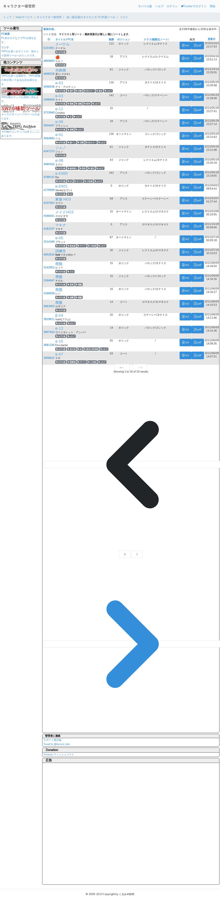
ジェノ (60, 147)
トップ (7, 17)
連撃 (71, 297)
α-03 (59, 96)
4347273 (49, 151)
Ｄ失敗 (92, 362)
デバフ (78, 181)
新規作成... (49, 29)
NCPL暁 (60, 52)
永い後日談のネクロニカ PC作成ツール (90, 17)
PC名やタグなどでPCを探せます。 (18, 38)
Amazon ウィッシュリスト (58, 754)
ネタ (71, 271)
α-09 (59, 121)
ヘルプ (159, 6)
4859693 (49, 61)
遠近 (99, 91)
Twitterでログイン (194, 6)
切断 (79, 91)
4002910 (49, 254)
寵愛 (111, 39)
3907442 (49, 332)
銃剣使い (73, 168)
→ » (140, 367)
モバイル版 (145, 6)
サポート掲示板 (52, 740)
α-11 (59, 108)
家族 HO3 (63, 199)
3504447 (49, 125)
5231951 (49, 48)
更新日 (211, 39)
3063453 (49, 306)
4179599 (49, 190)
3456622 (49, 358)
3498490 (49, 100)
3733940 (49, 112)
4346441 (49, 216)
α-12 (59, 328)
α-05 (59, 238)
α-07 (59, 354)
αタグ (108, 91)
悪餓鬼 (72, 362)
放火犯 (72, 349)
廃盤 (58, 263)
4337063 (49, 203)
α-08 (59, 160)
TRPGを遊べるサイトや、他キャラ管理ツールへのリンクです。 (20, 52)
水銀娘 (60, 70)
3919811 (49, 319)
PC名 (71, 39)
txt (185, 45)
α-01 (59, 134)
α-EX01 (61, 186)
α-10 (59, 341)
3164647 (49, 280)
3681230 (49, 345)
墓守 (71, 91)
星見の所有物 (91, 349)
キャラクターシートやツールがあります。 (21, 113)
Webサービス (24, 17)
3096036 (49, 87)
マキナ (60, 225)
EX (70, 181)
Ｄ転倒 (88, 181)
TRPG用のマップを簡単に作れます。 (21, 96)
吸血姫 (72, 246)
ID (49, 39)
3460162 (49, 164)
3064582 (49, 138)
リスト (123, 17)
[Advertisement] (59, 823)
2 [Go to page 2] (137, 554)
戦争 (87, 104)
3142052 (49, 267)
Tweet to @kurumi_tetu (56, 744)
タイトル (60, 39)
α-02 (59, 83)
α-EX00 (61, 173)
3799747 (49, 177)
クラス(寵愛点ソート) (156, 39)
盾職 (79, 104)
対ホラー (89, 91)
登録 (212, 6)
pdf (197, 45)
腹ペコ (72, 142)
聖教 (71, 104)
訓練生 (60, 251)
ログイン (172, 6)
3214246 (49, 242)
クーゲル (62, 44)
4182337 (49, 229)
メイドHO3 (64, 212)
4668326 (49, 74)
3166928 (49, 293)
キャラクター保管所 (19, 6)
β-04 (59, 315)
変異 (71, 284)
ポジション (123, 39)
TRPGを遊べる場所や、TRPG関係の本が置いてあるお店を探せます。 (21, 77)
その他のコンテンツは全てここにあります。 (21, 131)
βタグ (71, 323)
